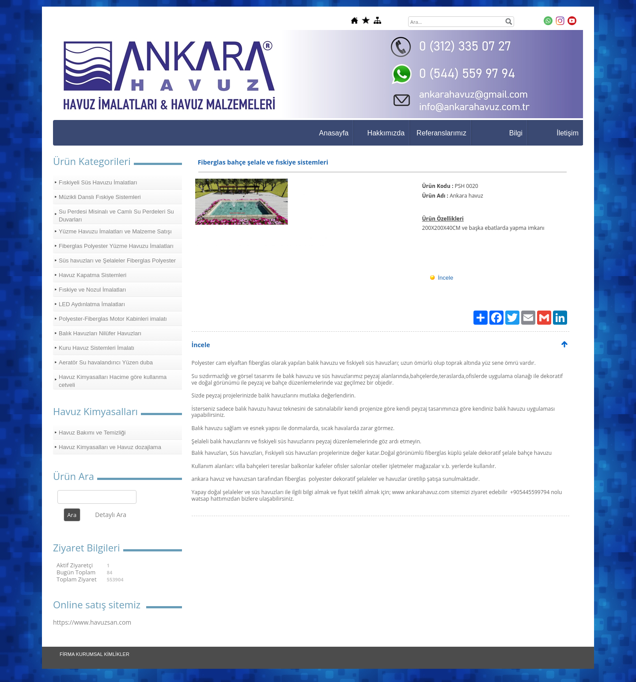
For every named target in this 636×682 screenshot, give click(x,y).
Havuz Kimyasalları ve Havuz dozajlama (110, 447)
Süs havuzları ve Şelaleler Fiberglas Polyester (117, 260)
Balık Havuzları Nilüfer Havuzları (100, 333)
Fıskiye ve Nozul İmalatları (92, 289)
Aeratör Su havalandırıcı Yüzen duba (106, 362)
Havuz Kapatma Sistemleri (92, 275)
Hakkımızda (386, 133)
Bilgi (515, 133)
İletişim (567, 133)
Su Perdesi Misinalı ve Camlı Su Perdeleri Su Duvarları (116, 215)
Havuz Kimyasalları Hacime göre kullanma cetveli (113, 381)
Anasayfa (333, 133)
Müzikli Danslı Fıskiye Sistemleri (100, 197)
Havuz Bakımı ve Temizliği (92, 432)
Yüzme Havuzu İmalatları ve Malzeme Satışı (115, 231)
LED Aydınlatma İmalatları (92, 304)
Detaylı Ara (110, 514)
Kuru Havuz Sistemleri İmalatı (96, 348)
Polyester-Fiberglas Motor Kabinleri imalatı (113, 318)
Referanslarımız (441, 133)
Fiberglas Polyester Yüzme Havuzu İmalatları (116, 246)
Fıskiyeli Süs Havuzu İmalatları (98, 182)
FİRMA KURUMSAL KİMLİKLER (94, 654)
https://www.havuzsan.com (92, 622)
